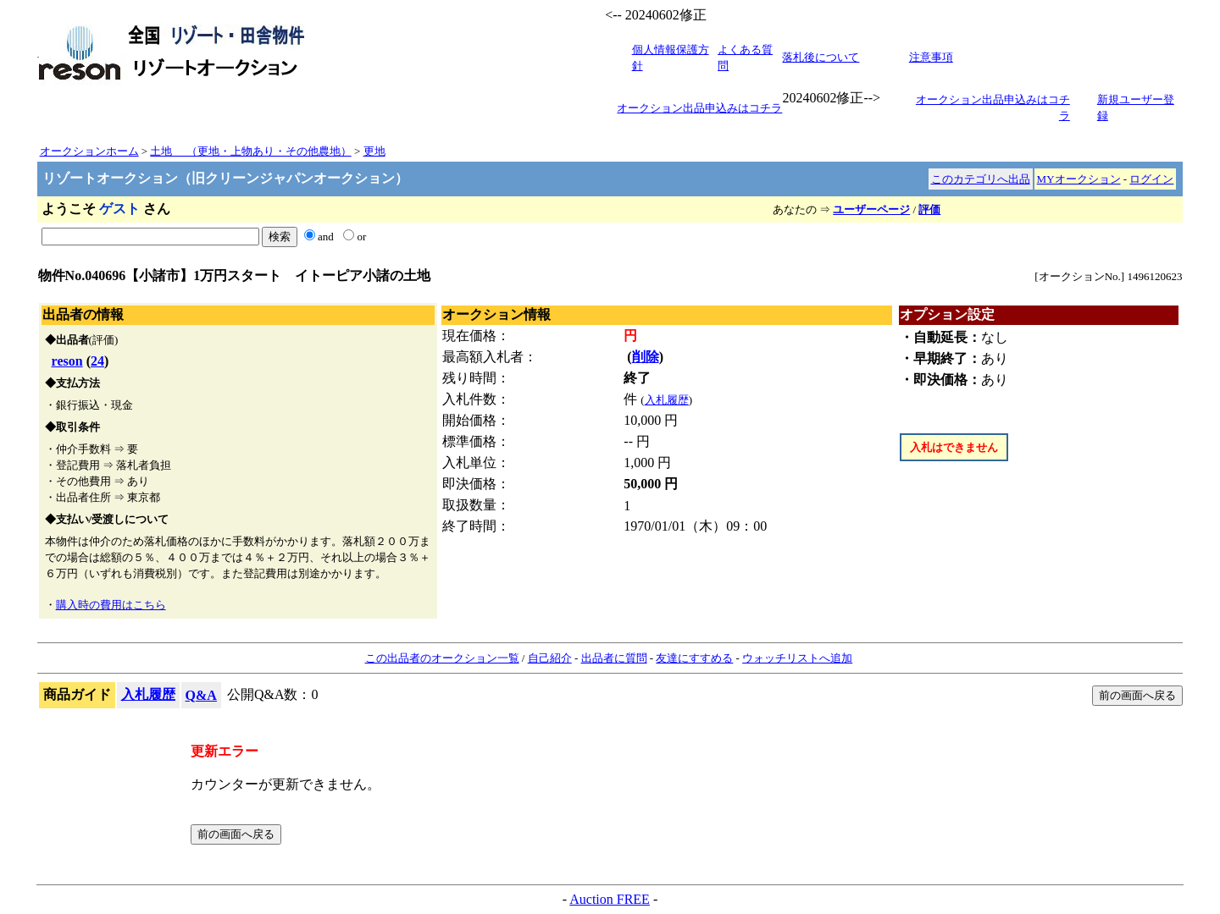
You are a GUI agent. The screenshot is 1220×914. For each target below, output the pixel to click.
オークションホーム (89, 151)
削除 (645, 357)
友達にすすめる (694, 658)
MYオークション (1079, 179)
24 (97, 361)
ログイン (1151, 179)
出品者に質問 (614, 658)
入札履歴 (667, 400)
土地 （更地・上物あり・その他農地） (250, 151)
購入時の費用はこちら (111, 604)
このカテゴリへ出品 (980, 179)
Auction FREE (609, 899)
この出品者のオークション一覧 (442, 658)
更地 (374, 151)
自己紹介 (550, 658)
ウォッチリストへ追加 (797, 658)
